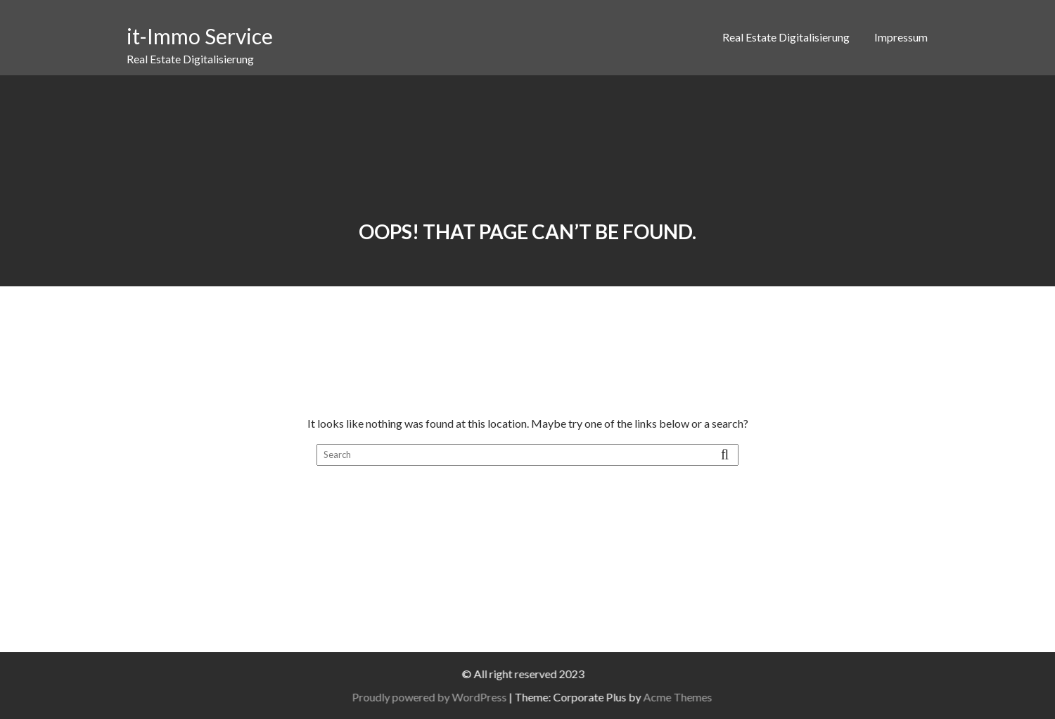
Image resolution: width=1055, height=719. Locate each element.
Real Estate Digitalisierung (786, 37)
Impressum (901, 37)
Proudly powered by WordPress (441, 697)
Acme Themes (689, 697)
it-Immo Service (200, 36)
